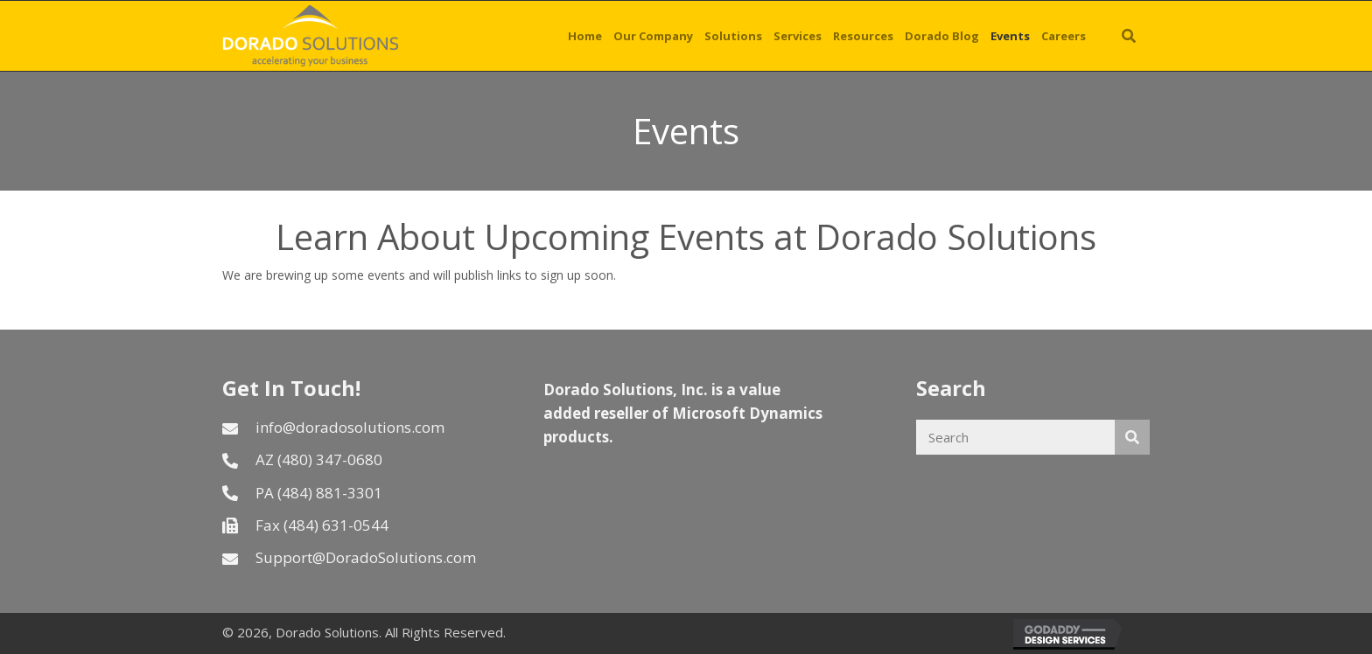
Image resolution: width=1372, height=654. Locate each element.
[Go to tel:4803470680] (365, 459)
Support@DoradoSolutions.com (366, 557)
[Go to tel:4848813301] (365, 492)
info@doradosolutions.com (350, 427)
